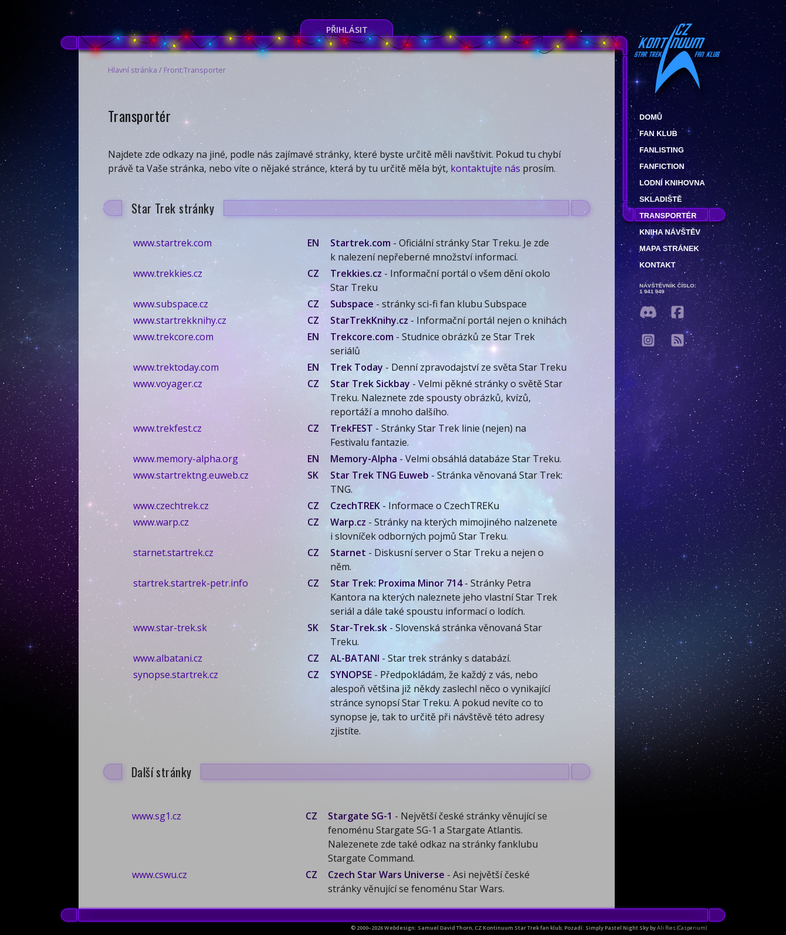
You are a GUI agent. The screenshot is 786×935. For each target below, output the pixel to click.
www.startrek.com (172, 242)
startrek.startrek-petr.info (190, 583)
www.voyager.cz (167, 383)
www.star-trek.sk (170, 627)
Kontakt (657, 264)
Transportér (667, 215)
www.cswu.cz (159, 874)
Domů (650, 117)
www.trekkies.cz (167, 273)
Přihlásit (347, 29)
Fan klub (658, 133)
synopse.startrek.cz (175, 674)
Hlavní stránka (132, 70)
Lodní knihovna (672, 182)
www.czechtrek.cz (171, 505)
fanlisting (661, 149)
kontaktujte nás (485, 168)
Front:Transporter (195, 70)
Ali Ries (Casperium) (682, 927)
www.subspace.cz (170, 303)
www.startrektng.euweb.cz (191, 475)
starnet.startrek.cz (173, 552)
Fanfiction (662, 166)
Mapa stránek (669, 248)
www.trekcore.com (173, 336)
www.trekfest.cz (167, 428)
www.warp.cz (161, 522)
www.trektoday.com (176, 367)
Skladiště (660, 199)
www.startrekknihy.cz (179, 320)
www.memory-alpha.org (185, 458)
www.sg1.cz (156, 815)
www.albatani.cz (167, 658)
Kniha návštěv (669, 232)
